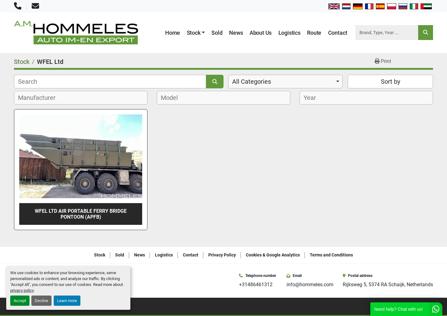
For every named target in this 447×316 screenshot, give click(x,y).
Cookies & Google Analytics (273, 254)
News (236, 32)
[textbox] (40, 97)
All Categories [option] (251, 81)
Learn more (67, 300)
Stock (194, 32)
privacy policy (22, 290)
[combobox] (285, 81)
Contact (337, 32)
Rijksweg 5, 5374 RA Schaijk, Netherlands (388, 284)
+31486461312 (256, 284)
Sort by (390, 81)
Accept (20, 300)
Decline (41, 300)
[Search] (386, 32)
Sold (216, 32)
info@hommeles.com (310, 284)
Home (172, 32)
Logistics (289, 32)
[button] (196, 33)
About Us (261, 32)
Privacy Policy (222, 254)
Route (314, 32)
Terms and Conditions (331, 254)
